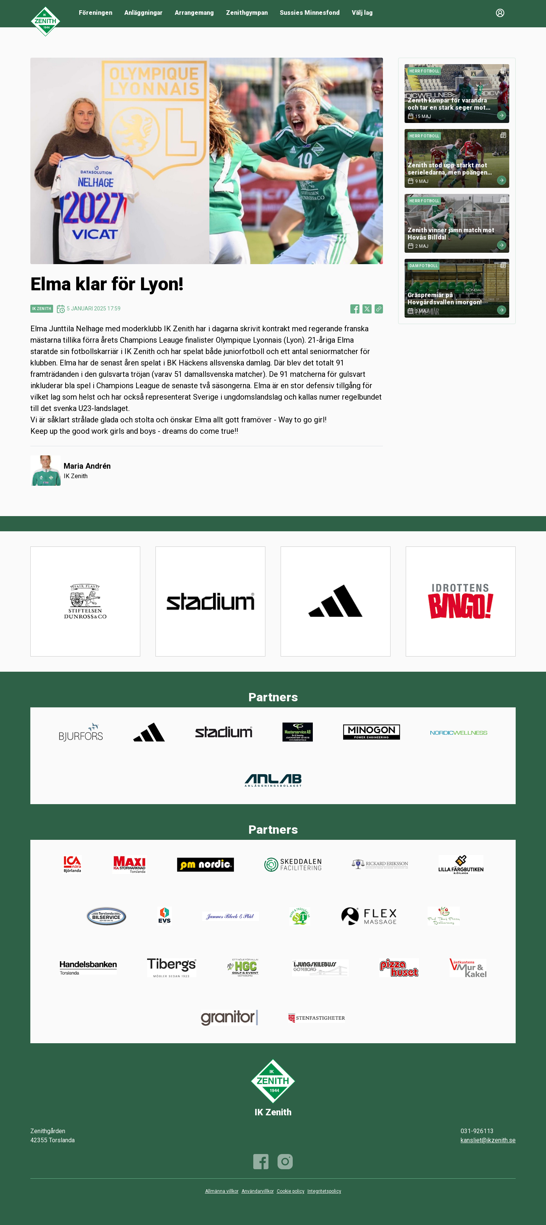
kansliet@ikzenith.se (488, 1140)
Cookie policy (290, 1191)
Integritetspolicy (324, 1191)
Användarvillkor (258, 1191)
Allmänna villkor (221, 1191)
